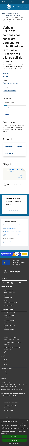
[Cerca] (26, 7)
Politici (5, 300)
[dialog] (14, 432)
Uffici (5, 295)
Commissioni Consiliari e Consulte (11, 15)
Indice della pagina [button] (10, 103)
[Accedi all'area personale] (23, 2)
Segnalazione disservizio (10, 405)
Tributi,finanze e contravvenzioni (12, 342)
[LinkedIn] (15, 282)
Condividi (6, 73)
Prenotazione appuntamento (11, 403)
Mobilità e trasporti (9, 330)
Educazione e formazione (10, 337)
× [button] (27, 420)
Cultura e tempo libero (9, 315)
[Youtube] (7, 282)
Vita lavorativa (7, 318)
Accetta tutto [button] (14, 436)
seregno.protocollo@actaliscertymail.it (14, 394)
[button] (14, 443)
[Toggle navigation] (3, 7)
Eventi (5, 374)
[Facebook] (3, 282)
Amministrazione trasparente (11, 418)
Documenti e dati (8, 305)
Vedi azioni (6, 77)
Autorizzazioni (7, 350)
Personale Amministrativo (10, 302)
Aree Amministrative (9, 292)
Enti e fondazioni (8, 297)
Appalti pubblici (8, 323)
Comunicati (7, 362)
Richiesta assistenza (9, 410)
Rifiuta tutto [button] (14, 440)
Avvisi (5, 364)
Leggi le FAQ (7, 408)
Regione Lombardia (7, 2)
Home (3, 13)
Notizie (14, 13)
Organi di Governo (8, 290)
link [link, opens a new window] (6, 433)
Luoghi (5, 371)
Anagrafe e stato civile (9, 313)
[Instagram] (11, 282)
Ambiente (6, 345)
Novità (9, 13)
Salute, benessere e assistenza (12, 347)
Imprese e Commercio (9, 320)
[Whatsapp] (19, 282)
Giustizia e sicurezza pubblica (11, 340)
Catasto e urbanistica (9, 325)
